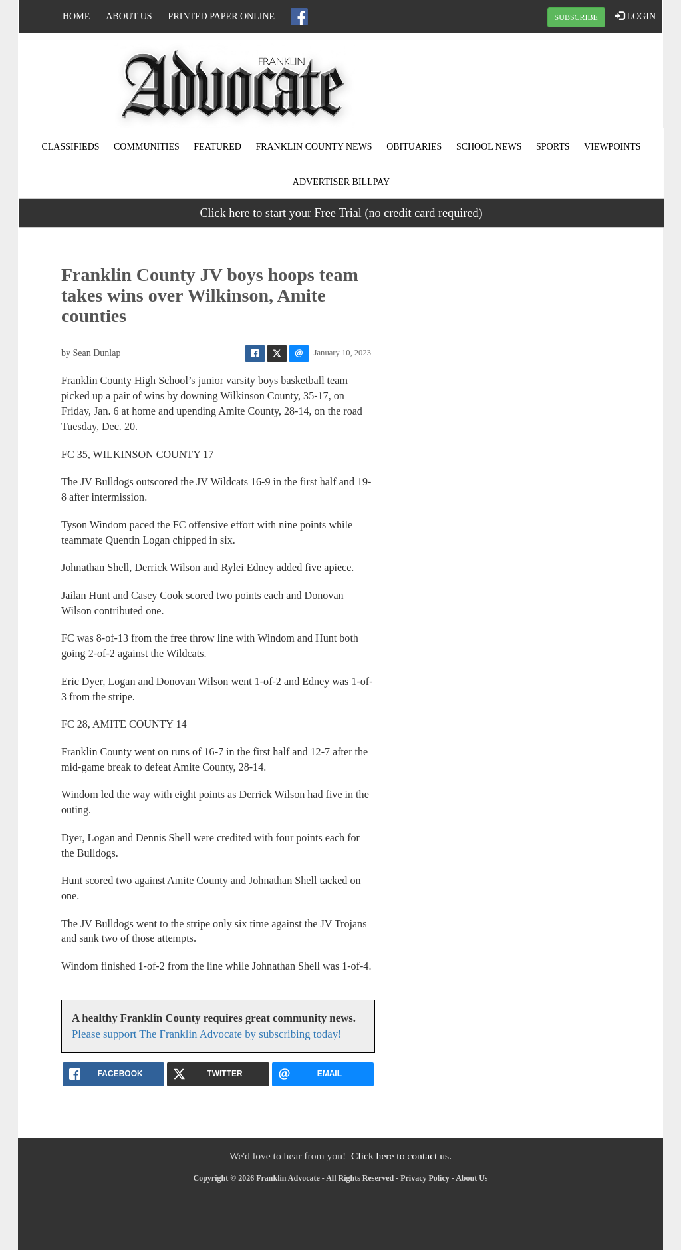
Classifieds (70, 147)
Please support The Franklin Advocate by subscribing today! (207, 1034)
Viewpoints (612, 147)
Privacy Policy (425, 1178)
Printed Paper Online (221, 16)
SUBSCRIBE (576, 17)
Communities (147, 147)
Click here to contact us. (401, 1155)
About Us (129, 16)
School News (489, 147)
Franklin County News (313, 147)
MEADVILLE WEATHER (555, 83)
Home (76, 16)
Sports (553, 147)
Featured (217, 147)
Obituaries (414, 147)
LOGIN (635, 16)
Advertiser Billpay (341, 182)
